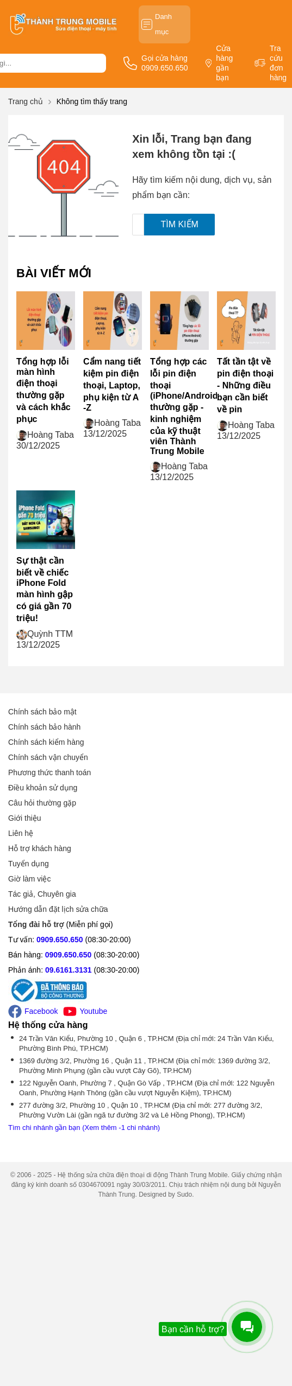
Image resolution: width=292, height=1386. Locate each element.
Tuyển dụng (28, 863)
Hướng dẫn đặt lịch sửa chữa (58, 909)
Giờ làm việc (29, 878)
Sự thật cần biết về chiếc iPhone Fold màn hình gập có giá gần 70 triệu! (44, 589)
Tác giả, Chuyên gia (42, 894)
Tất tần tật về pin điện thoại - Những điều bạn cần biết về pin (245, 385)
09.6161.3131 (68, 970)
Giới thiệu (24, 818)
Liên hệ (20, 833)
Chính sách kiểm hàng (46, 742)
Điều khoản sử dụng (42, 787)
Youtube (85, 1011)
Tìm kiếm (179, 224)
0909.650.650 (59, 939)
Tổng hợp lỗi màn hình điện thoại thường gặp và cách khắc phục (43, 390)
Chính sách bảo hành (44, 727)
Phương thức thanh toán (49, 772)
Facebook (33, 1011)
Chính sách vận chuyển (48, 757)
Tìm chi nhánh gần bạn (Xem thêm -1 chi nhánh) (84, 1127)
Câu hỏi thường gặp (42, 803)
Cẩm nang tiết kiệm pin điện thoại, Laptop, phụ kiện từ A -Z (112, 384)
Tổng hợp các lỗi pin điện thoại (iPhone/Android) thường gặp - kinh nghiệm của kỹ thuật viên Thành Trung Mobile (185, 406)
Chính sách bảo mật (42, 711)
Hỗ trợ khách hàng (39, 848)
